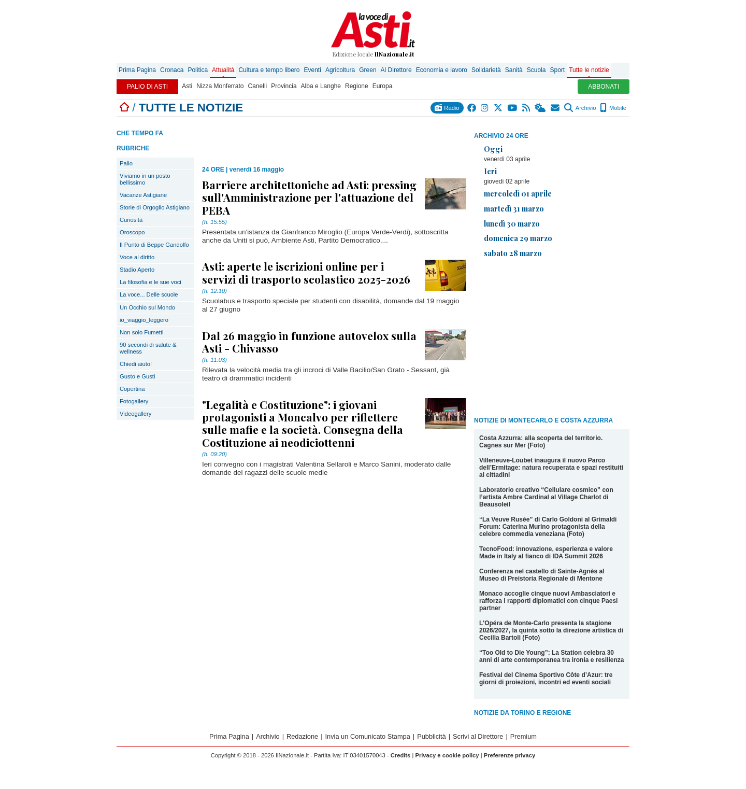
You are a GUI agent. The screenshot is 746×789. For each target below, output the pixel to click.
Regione (356, 86)
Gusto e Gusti (137, 376)
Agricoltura (340, 70)
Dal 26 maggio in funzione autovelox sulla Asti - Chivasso (309, 341)
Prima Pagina (137, 70)
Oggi (493, 149)
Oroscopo (132, 232)
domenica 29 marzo (518, 238)
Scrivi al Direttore (478, 736)
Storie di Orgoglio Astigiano (155, 207)
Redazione (302, 736)
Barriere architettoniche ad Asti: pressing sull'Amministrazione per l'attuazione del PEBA (309, 197)
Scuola (536, 70)
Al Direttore (396, 70)
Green (367, 70)
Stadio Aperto (137, 269)
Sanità (514, 70)
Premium (523, 736)
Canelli (257, 86)
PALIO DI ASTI (147, 86)
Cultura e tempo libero (268, 70)
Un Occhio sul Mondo (147, 307)
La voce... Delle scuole (149, 294)
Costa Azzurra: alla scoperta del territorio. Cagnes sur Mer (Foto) (540, 441)
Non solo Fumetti (142, 332)
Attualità (223, 70)
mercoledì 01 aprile (518, 193)
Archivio (580, 108)
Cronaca (171, 70)
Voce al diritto (137, 257)
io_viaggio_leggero (144, 320)
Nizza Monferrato (219, 86)
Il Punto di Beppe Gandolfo (154, 245)
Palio (126, 163)
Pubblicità (431, 736)
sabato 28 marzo (513, 253)
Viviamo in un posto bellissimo (145, 179)
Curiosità (131, 220)
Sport (557, 70)
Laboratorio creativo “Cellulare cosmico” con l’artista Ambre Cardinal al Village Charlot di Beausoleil (546, 497)
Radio (447, 107)
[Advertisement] (551, 339)
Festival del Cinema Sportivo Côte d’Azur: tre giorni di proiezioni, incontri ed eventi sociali (545, 678)
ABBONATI (603, 86)
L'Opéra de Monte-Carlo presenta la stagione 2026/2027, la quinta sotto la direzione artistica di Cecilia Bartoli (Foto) (551, 630)
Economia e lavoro (441, 70)
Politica (198, 70)
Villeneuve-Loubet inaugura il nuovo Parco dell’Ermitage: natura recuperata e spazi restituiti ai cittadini (551, 467)
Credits (401, 755)
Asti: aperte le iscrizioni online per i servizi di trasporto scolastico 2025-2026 (306, 272)
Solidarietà (486, 70)
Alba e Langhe (321, 86)
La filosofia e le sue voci (150, 282)
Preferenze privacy (510, 755)
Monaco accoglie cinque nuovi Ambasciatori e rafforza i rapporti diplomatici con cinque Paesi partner (548, 601)
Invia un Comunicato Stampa (367, 736)
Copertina (132, 389)
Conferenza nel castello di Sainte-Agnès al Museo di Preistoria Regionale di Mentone (541, 575)
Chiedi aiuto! (136, 364)
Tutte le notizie (589, 70)
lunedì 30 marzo (512, 223)
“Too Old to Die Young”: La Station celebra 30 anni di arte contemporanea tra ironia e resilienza (551, 656)
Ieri (490, 171)
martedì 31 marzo (514, 208)
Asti (187, 86)
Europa (382, 86)
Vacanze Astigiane (143, 195)
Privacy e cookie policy (447, 755)
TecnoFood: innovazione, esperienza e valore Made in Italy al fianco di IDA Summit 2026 (546, 552)
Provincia (283, 86)
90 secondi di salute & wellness (148, 348)
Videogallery (135, 414)
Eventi (312, 70)
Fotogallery (134, 401)
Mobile (613, 108)
